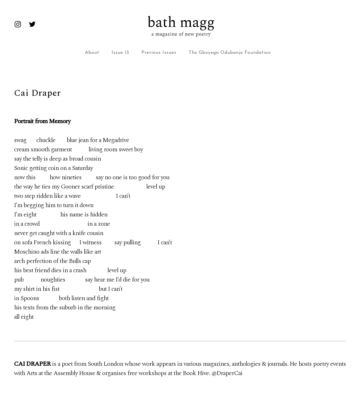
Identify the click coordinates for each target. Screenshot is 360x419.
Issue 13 (120, 52)
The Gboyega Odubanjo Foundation (230, 52)
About (92, 52)
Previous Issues (158, 52)
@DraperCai (227, 373)
